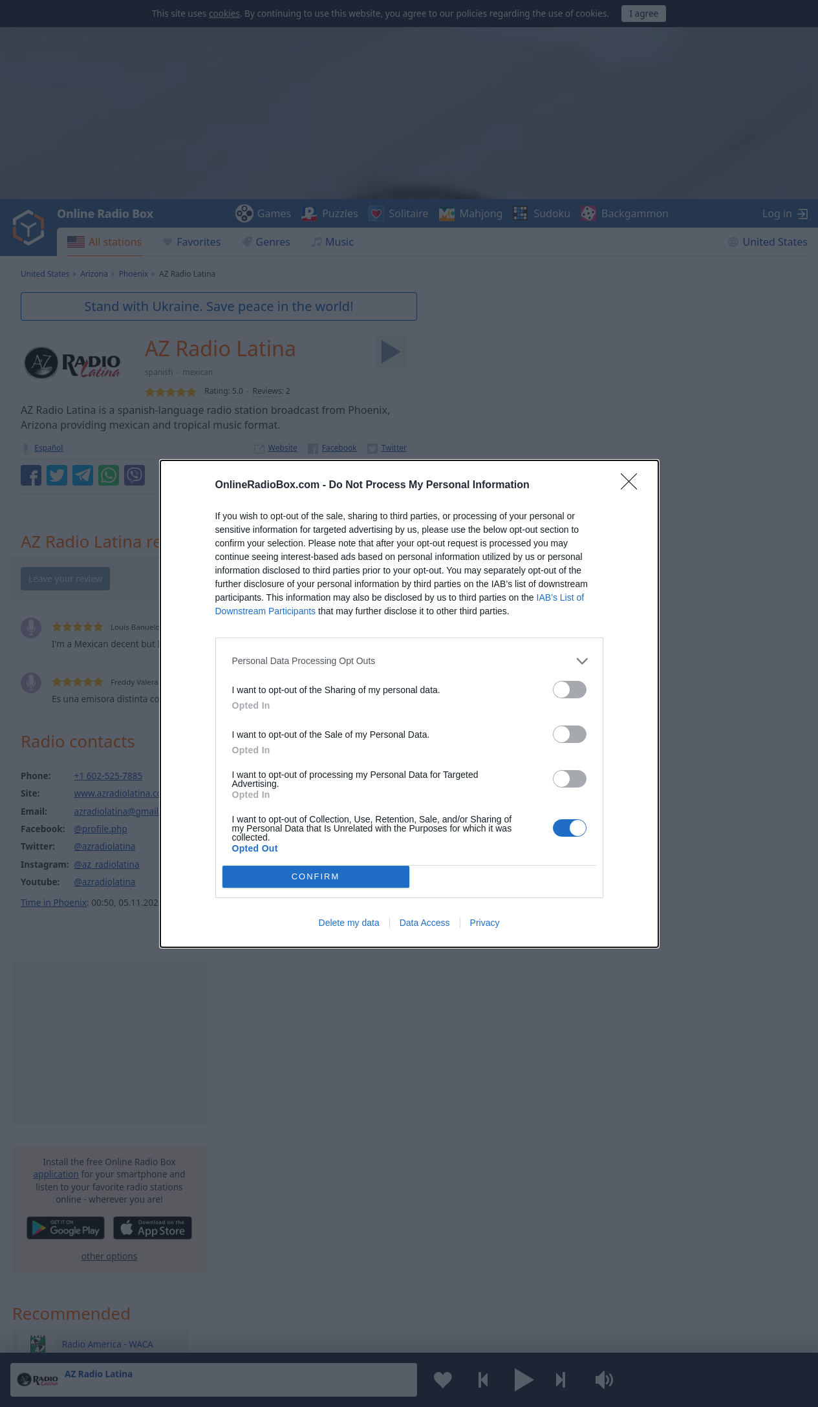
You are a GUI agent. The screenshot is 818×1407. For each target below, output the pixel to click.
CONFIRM (316, 876)
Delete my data (349, 923)
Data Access (425, 923)
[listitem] (409, 661)
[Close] (633, 485)
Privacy (485, 923)
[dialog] (409, 703)
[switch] (570, 689)
